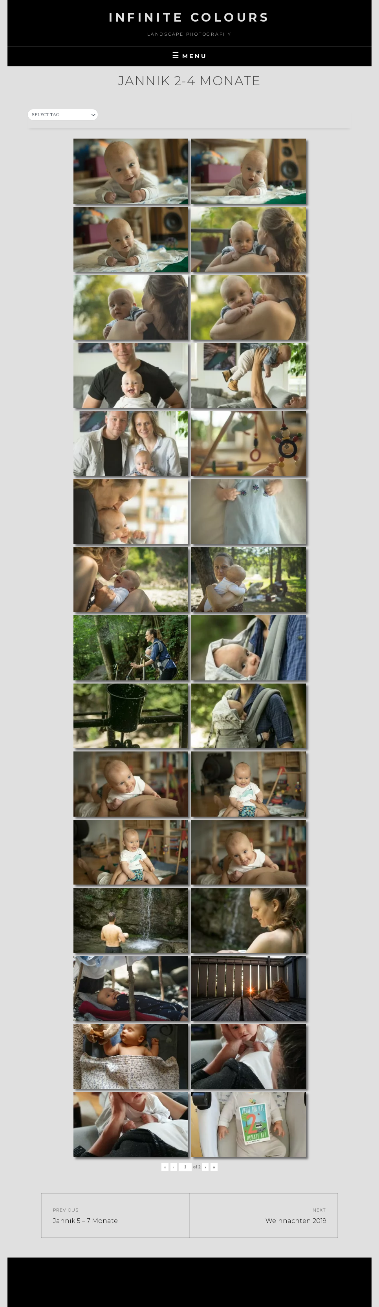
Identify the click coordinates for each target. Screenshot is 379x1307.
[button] (63, 115)
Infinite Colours (189, 17)
